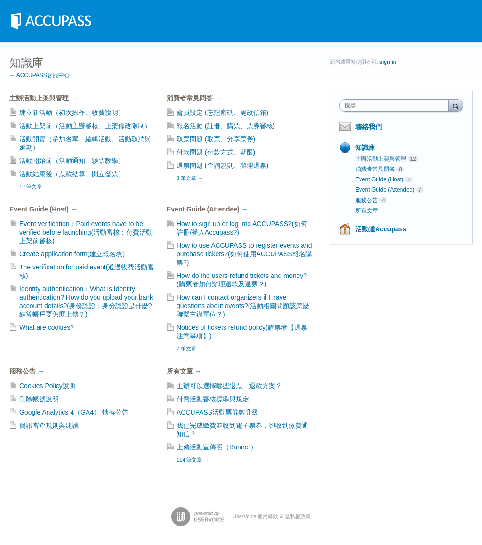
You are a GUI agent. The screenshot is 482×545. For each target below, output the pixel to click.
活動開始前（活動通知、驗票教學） (72, 160)
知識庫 (365, 147)
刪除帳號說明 (39, 399)
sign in (387, 62)
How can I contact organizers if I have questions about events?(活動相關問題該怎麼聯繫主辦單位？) (243, 305)
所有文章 (184, 371)
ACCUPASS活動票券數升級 (217, 412)
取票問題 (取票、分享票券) (216, 139)
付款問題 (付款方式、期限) (216, 152)
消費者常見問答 (194, 98)
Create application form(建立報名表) (72, 254)
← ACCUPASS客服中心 (39, 75)
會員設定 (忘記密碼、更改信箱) (222, 112)
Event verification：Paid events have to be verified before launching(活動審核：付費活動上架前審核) (86, 232)
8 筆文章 (190, 178)
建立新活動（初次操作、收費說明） (72, 112)
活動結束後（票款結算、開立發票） (72, 174)
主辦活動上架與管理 (43, 98)
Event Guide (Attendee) (207, 209)
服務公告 (26, 371)
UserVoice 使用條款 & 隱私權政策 (272, 516)
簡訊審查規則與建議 (49, 425)
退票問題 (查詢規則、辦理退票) (222, 165)
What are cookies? (46, 327)
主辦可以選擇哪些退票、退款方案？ (229, 386)
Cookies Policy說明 (47, 386)
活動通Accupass (380, 229)
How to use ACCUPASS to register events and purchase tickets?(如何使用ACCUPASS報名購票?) (244, 254)
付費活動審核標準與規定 (213, 399)
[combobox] (396, 105)
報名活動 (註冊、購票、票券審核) (226, 126)
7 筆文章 (190, 348)
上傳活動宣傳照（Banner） (217, 447)
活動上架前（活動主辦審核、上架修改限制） (85, 126)
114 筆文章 (193, 460)
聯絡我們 (368, 126)
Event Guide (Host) (43, 209)
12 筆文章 (33, 186)
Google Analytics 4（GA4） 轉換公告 (74, 412)
